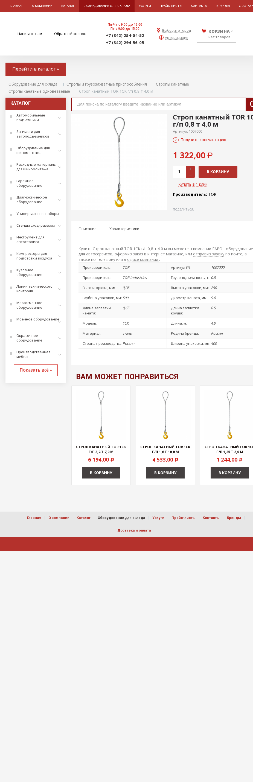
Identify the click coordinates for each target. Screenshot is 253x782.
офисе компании (143, 259)
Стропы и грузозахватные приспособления (106, 84)
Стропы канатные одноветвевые (39, 91)
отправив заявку (208, 253)
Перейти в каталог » (35, 69)
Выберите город (176, 30)
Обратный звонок (70, 33)
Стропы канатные (172, 84)
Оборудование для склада (32, 84)
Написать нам (30, 33)
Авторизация (176, 38)
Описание (87, 228)
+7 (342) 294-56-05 (125, 42)
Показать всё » (36, 370)
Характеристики (124, 228)
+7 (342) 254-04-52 (125, 35)
